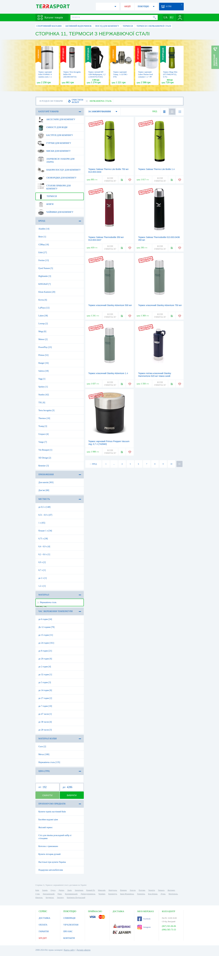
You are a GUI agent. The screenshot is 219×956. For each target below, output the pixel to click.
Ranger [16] (43, 363)
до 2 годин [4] (44, 666)
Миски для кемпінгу (54, 151)
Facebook (144, 919)
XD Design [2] (44, 458)
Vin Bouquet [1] (45, 450)
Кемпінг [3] (43, 466)
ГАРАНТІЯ (44, 931)
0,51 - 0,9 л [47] (45, 515)
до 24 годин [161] (46, 643)
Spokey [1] (43, 387)
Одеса (53, 890)
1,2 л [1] (42, 586)
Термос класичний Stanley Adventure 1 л (108, 373)
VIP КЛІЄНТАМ (70, 925)
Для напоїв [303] (46, 482)
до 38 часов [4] (45, 722)
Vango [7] (42, 442)
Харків (44, 890)
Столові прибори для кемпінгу (54, 186)
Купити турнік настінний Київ (52, 812)
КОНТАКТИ (69, 938)
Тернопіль (141, 894)
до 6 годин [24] (45, 619)
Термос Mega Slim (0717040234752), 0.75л (170, 74)
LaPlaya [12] (44, 308)
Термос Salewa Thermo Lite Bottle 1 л (156, 169)
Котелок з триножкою (48, 846)
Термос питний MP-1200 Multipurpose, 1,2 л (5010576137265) (97, 74)
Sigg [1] (41, 379)
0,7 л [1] (42, 570)
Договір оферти (83, 950)
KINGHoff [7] (44, 284)
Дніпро (61, 890)
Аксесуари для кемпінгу (56, 119)
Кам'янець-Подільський (76, 897)
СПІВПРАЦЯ (69, 918)
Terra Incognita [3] (46, 410)
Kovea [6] (42, 300)
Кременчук (112, 894)
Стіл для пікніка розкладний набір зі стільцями (54, 837)
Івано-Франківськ (127, 894)
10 (171, 464)
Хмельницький (48, 894)
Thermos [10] (44, 418)
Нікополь (39, 897)
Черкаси (161, 890)
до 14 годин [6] (45, 690)
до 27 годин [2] (45, 698)
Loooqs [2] (43, 323)
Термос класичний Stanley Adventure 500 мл (110, 305)
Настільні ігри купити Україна (52, 862)
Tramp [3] (42, 426)
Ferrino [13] (43, 260)
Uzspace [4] (43, 434)
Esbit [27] (42, 252)
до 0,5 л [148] (44, 507)
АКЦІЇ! (127, 6)
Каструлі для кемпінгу (55, 135)
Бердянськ (50, 897)
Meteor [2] (43, 339)
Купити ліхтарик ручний (49, 854)
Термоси (47, 196)
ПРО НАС (68, 931)
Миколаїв (101, 890)
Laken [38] (43, 316)
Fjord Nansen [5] (45, 268)
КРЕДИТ (43, 938)
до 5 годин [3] (44, 682)
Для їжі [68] (43, 490)
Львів (69, 890)
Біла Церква (152, 894)
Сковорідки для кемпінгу (56, 177)
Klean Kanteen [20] (46, 292)
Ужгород (60, 897)
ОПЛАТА (43, 925)
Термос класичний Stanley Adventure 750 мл (160, 305)
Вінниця (123, 890)
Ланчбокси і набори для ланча (56, 159)
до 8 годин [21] (45, 651)
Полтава (142, 890)
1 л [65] (41, 523)
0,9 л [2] (42, 562)
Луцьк (163, 894)
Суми (37, 894)
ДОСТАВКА (44, 918)
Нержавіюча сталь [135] (49, 762)
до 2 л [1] (42, 578)
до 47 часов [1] (45, 714)
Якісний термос (45, 827)
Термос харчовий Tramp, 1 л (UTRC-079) (120, 74)
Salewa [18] (43, 371)
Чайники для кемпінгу (55, 212)
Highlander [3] (44, 276)
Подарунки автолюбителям (50, 870)
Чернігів (151, 890)
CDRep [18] (43, 244)
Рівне (60, 894)
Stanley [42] (43, 394)
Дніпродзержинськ (88, 894)
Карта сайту (69, 950)
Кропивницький (71, 894)
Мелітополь (173, 894)
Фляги (45, 204)
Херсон (133, 890)
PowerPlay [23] (45, 347)
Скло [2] (42, 746)
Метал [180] (43, 754)
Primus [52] (43, 355)
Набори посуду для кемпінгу (59, 169)
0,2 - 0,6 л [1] (44, 554)
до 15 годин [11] (45, 635)
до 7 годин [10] (45, 706)
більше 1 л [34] (45, 531)
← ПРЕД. (93, 464)
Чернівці (101, 894)
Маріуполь (113, 890)
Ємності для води (52, 127)
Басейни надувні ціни (48, 819)
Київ (37, 890)
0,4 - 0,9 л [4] (44, 546)
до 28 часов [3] (45, 730)
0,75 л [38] (43, 538)
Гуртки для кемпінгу (54, 143)
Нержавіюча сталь (47, 602)
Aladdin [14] (43, 229)
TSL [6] (41, 402)
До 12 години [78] (46, 627)
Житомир (171, 890)
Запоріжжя (79, 890)
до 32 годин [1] (45, 674)
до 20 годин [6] (45, 659)
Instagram (144, 927)
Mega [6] (42, 331)
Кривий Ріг (90, 890)
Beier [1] (42, 237)
